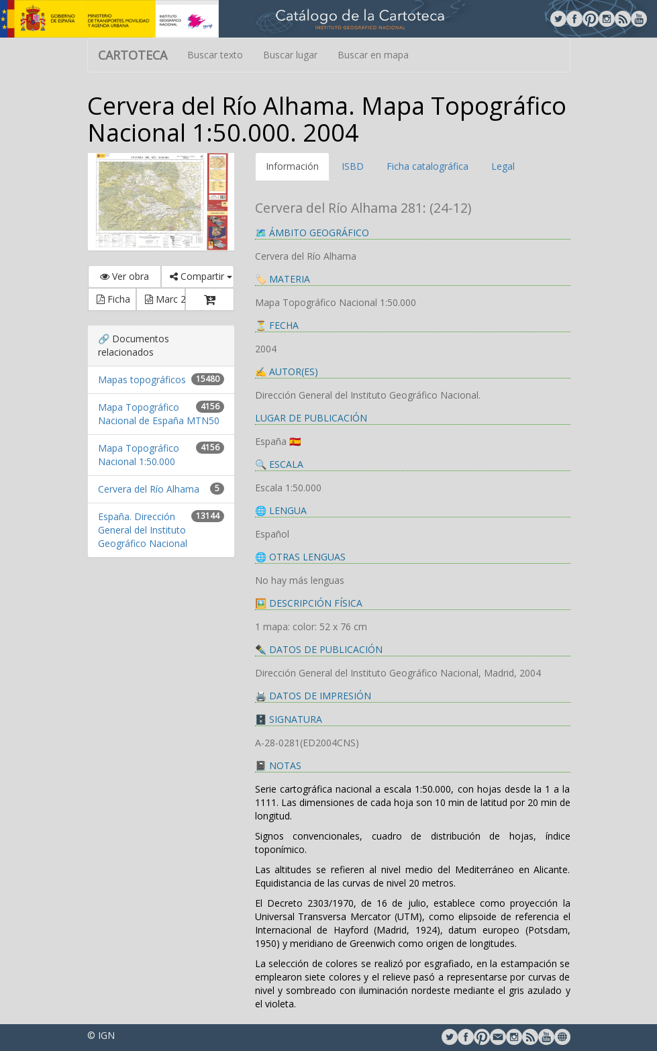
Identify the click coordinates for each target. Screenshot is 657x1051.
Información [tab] (292, 166)
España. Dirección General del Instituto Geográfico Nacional (142, 530)
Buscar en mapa (373, 54)
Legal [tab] (503, 166)
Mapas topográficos (142, 379)
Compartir (201, 276)
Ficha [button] (113, 299)
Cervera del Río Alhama (148, 489)
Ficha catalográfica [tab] (427, 166)
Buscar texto (215, 54)
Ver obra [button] (124, 276)
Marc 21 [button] (165, 299)
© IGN (101, 1035)
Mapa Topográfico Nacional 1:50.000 (138, 455)
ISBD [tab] (353, 166)
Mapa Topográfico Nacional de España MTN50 (158, 414)
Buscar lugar (290, 54)
